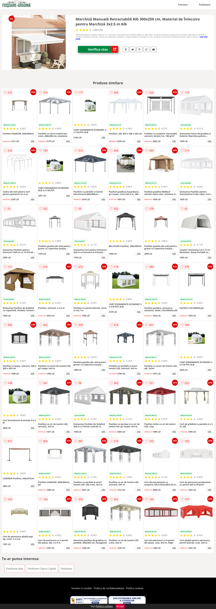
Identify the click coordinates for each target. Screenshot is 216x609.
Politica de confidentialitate (109, 588)
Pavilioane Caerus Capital (42, 568)
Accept (120, 606)
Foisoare (183, 4)
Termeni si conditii (81, 588)
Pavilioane (204, 4)
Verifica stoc (103, 49)
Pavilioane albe (14, 568)
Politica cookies (134, 588)
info (32, 141)
